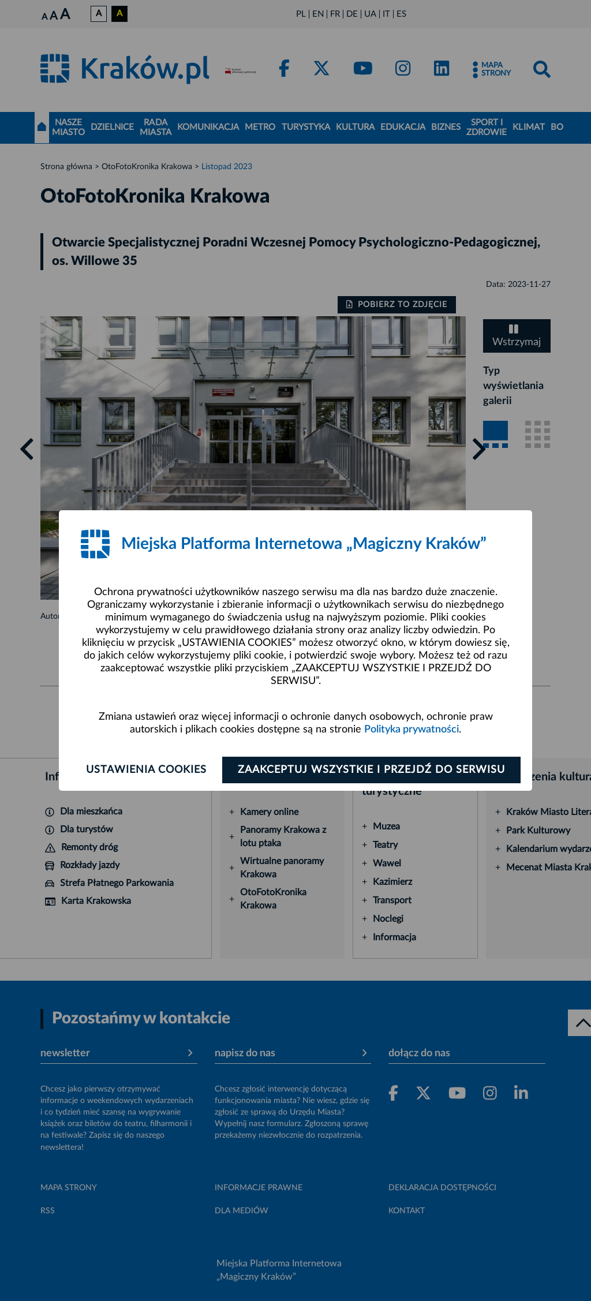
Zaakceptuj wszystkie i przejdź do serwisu (371, 770)
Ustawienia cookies (146, 770)
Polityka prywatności (411, 729)
